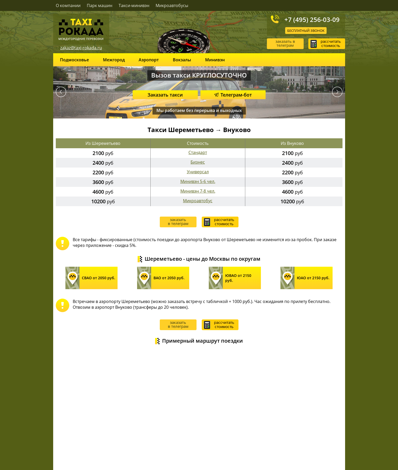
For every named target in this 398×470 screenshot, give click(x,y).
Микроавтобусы (172, 5)
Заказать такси (165, 95)
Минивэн (215, 60)
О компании (68, 5)
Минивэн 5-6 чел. (197, 181)
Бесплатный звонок (305, 30)
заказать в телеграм (285, 43)
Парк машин (99, 5)
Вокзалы (182, 60)
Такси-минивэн (134, 5)
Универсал (198, 172)
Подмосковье (74, 60)
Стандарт (197, 152)
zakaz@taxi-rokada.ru (81, 48)
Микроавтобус (197, 201)
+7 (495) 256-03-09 (312, 19)
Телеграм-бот (233, 95)
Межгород (114, 60)
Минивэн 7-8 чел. (197, 191)
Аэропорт (149, 60)
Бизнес (198, 162)
